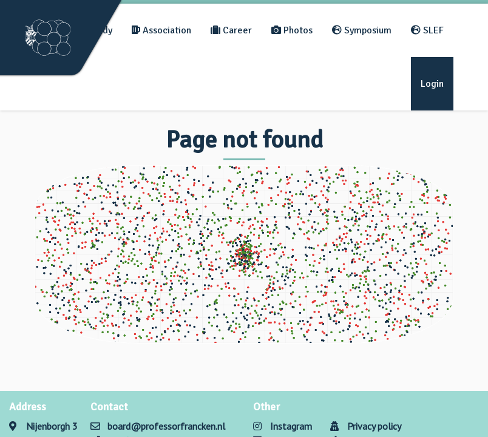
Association (161, 30)
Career (231, 30)
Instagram (282, 426)
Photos (292, 30)
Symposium (361, 30)
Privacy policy (365, 426)
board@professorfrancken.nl (166, 426)
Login (432, 84)
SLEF (427, 30)
